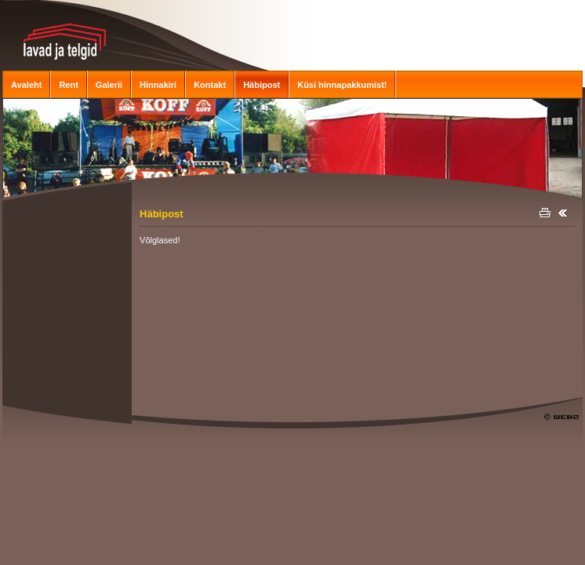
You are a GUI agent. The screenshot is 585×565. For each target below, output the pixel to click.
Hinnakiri (158, 84)
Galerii (109, 84)
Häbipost (261, 84)
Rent (68, 84)
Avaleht (26, 84)
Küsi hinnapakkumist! (342, 84)
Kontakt (210, 84)
